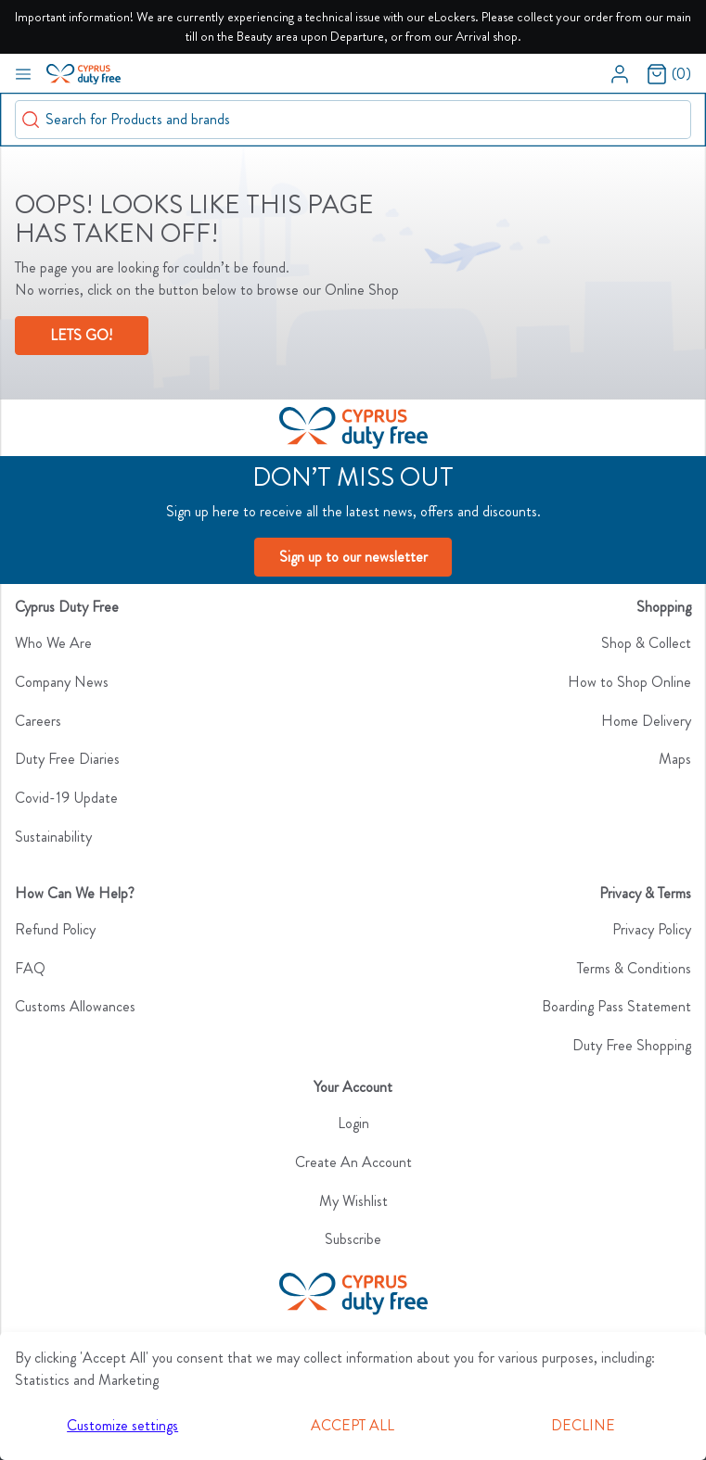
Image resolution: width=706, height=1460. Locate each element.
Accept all (352, 1425)
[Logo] (353, 428)
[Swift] (83, 72)
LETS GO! (81, 335)
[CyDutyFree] (353, 1294)
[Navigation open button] (23, 73)
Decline (583, 1425)
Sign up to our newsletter (353, 556)
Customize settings (122, 1425)
